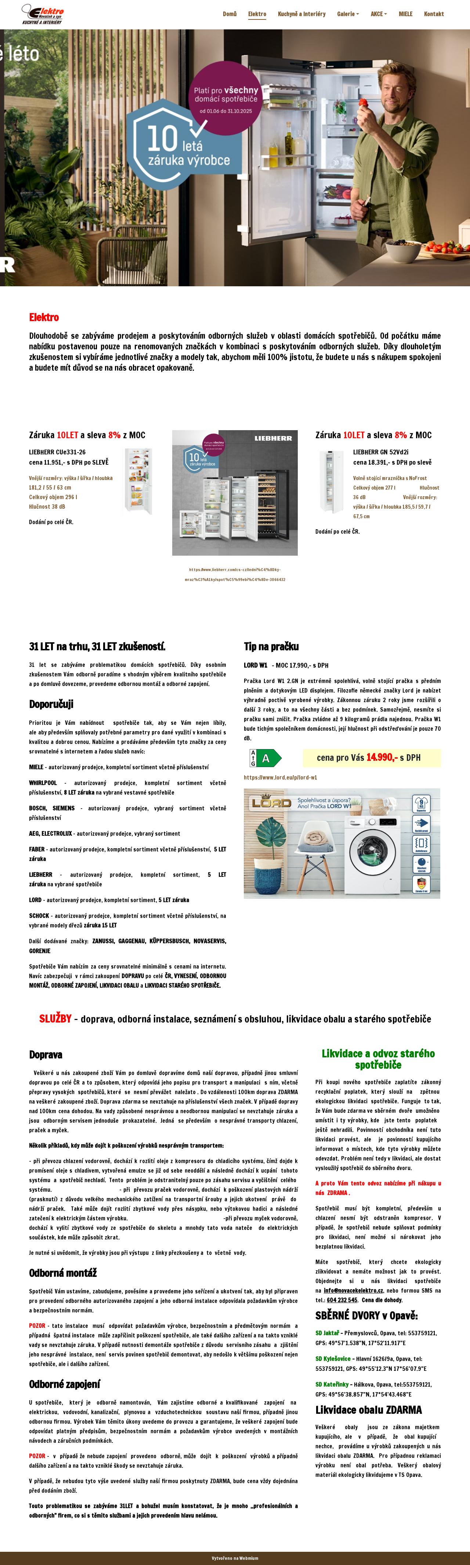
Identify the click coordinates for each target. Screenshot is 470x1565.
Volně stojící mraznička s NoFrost (390, 478)
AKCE (377, 14)
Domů (229, 14)
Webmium (248, 1558)
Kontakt (434, 14)
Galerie (346, 14)
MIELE (405, 14)
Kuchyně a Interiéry (301, 14)
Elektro (257, 14)
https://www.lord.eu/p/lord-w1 (280, 777)
